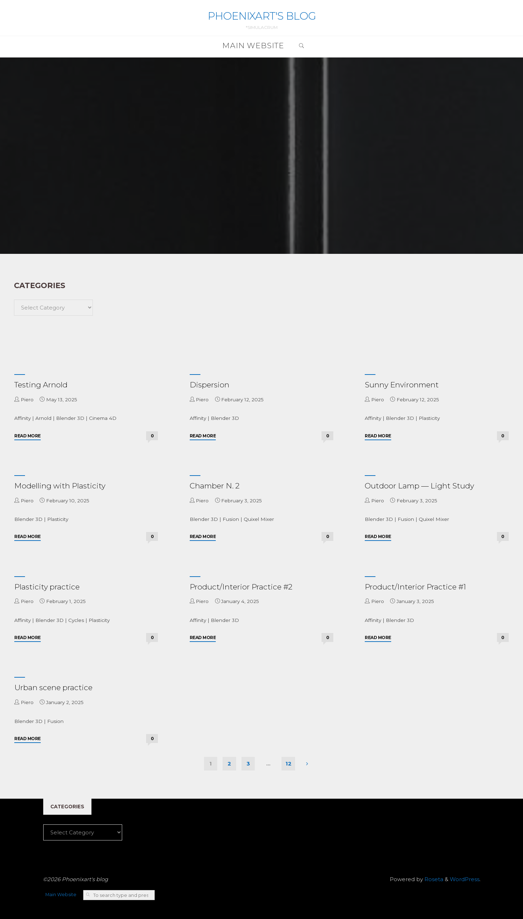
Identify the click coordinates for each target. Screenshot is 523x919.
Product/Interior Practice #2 (241, 586)
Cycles (76, 620)
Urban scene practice (53, 687)
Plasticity (429, 418)
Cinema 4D (102, 418)
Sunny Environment (402, 384)
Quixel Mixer (259, 519)
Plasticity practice (47, 586)
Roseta (433, 879)
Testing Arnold (41, 384)
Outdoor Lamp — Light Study (419, 485)
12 (288, 763)
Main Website (60, 894)
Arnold (43, 418)
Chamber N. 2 (215, 485)
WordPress (464, 879)
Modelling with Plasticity (59, 485)
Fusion (231, 519)
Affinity (22, 418)
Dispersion (209, 384)
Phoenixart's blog (261, 15)
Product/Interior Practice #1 (415, 586)
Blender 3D (70, 418)
